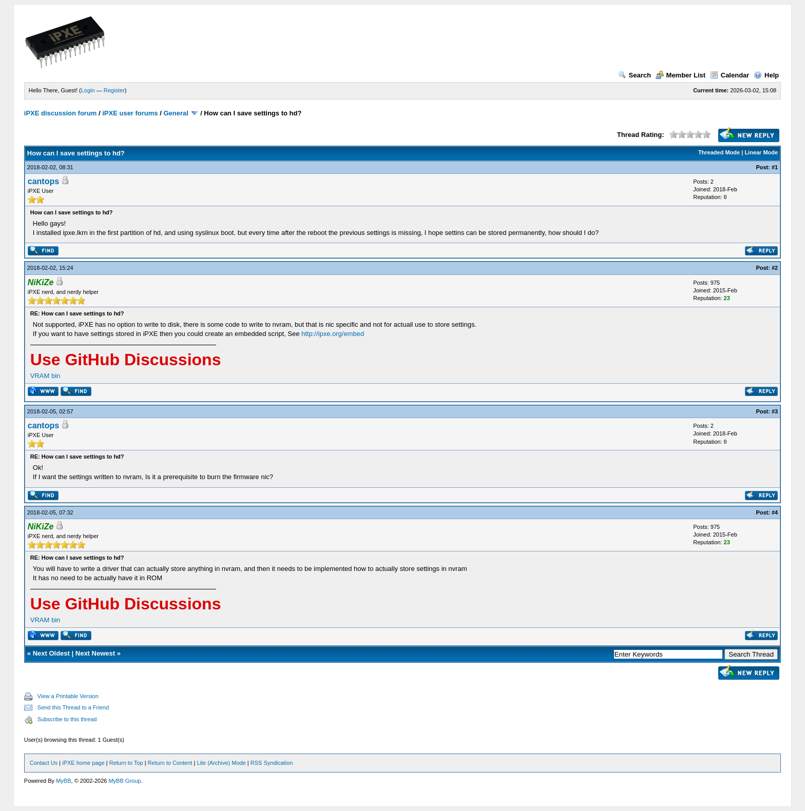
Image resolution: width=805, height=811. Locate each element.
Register (114, 90)
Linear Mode (761, 152)
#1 (775, 167)
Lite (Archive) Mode (221, 763)
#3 (775, 411)
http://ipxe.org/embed (332, 334)
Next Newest (95, 653)
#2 (775, 268)
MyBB (63, 781)
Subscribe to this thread (67, 719)
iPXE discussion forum (60, 113)
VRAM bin (45, 376)
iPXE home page (83, 763)
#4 (775, 512)
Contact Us (43, 763)
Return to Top (126, 763)
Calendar (730, 75)
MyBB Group (124, 781)
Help (766, 75)
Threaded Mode (719, 152)
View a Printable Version (68, 696)
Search (634, 75)
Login (88, 90)
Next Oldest (51, 653)
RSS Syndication (272, 763)
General (175, 113)
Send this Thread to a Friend (73, 707)
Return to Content (170, 763)
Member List (681, 75)
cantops (43, 181)
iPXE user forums (130, 113)
